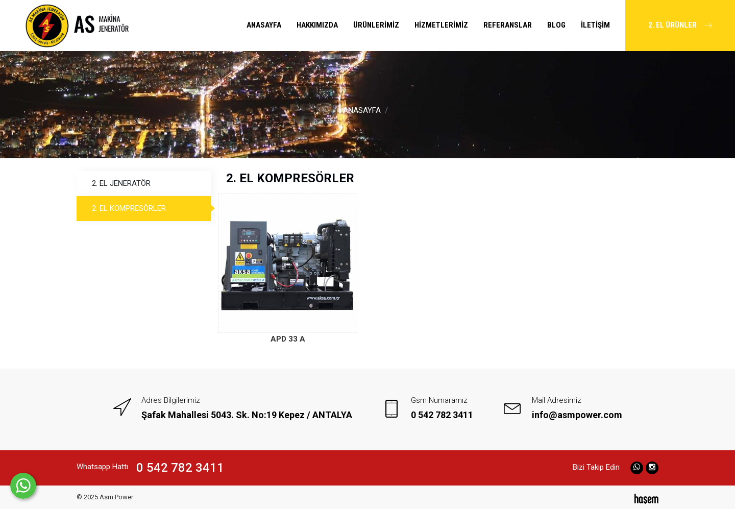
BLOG (556, 25)
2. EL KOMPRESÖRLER (129, 208)
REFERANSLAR (507, 25)
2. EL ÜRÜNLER (680, 15)
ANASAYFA (264, 25)
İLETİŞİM (595, 25)
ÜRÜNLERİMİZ (376, 25)
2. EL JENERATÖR (121, 183)
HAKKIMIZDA (317, 25)
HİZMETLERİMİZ (441, 25)
